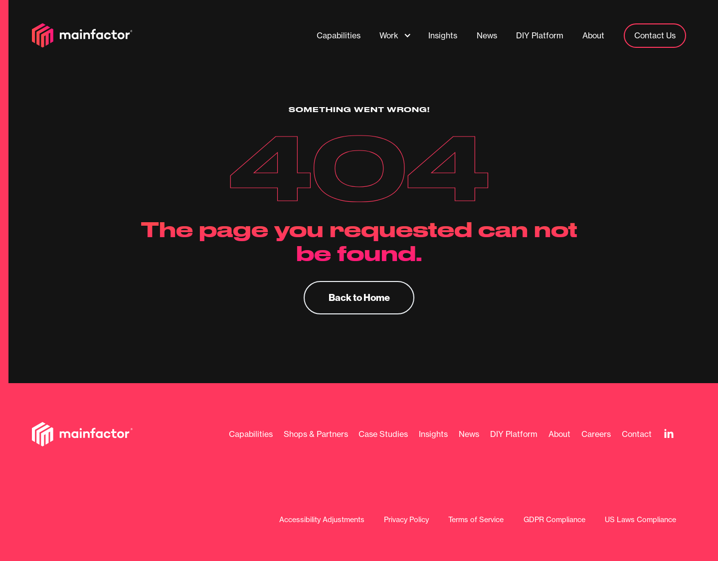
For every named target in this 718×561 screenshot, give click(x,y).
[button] (395, 35)
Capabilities (251, 434)
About (559, 434)
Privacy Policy (406, 520)
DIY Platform (514, 434)
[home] (82, 35)
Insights (433, 434)
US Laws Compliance (640, 520)
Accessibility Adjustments (321, 520)
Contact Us (655, 35)
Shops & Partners (316, 434)
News (469, 434)
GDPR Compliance (554, 520)
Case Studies (383, 434)
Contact (637, 434)
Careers (596, 434)
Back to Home (359, 297)
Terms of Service (476, 520)
